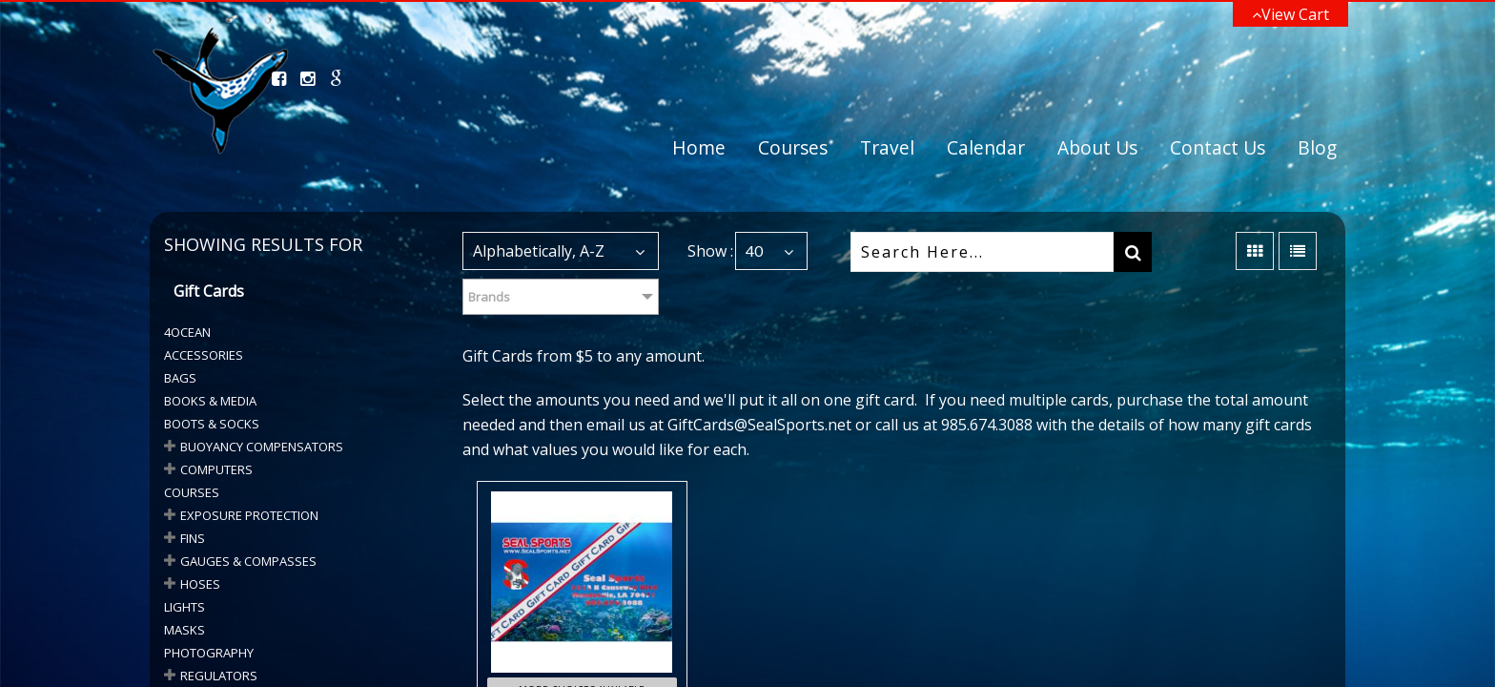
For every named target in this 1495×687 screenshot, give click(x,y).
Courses (793, 147)
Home (699, 147)
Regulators (218, 675)
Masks (184, 629)
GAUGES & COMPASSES (248, 561)
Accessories (203, 355)
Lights (184, 606)
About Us (1097, 147)
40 (754, 250)
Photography (209, 652)
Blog (1317, 147)
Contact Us (1217, 147)
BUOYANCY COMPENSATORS (261, 446)
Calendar (986, 147)
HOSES (200, 584)
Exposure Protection (249, 515)
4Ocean (187, 332)
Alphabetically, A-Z (538, 250)
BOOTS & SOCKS (211, 423)
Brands (489, 296)
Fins (192, 538)
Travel (887, 147)
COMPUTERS (216, 469)
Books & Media (210, 400)
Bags (180, 377)
